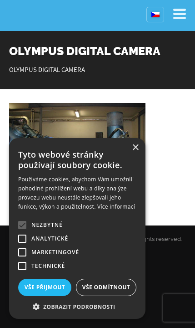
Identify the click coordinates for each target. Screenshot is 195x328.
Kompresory (30, 15)
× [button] (135, 147)
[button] (77, 306)
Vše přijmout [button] (45, 287)
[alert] (77, 228)
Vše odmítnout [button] (106, 287)
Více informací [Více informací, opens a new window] (116, 206)
